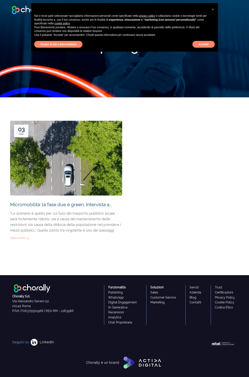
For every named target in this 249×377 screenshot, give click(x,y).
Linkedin (47, 342)
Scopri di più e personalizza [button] (58, 44)
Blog (192, 297)
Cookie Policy (224, 302)
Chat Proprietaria (120, 322)
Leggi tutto (19, 238)
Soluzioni (156, 287)
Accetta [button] (204, 44)
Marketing (157, 302)
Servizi (194, 287)
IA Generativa (117, 307)
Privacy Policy (225, 297)
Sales (154, 292)
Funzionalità (116, 287)
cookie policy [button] (62, 23)
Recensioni (116, 312)
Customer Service (163, 297)
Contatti (195, 302)
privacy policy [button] (147, 15)
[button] (213, 9)
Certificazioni (224, 292)
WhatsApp (116, 297)
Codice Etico (224, 307)
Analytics (114, 317)
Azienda (195, 292)
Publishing (115, 292)
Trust (218, 287)
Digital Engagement (122, 302)
